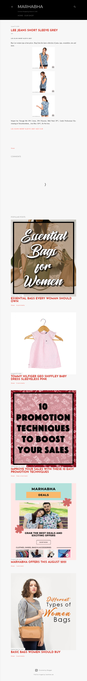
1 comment (20, 566)
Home (20, 16)
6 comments (20, 305)
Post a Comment (22, 476)
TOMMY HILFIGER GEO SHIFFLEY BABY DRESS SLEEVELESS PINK (39, 378)
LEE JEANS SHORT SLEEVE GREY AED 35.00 (27, 129)
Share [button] (13, 148)
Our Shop (29, 16)
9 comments (20, 383)
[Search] (74, 6)
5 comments (20, 656)
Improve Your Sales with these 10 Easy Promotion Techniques (42, 470)
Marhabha (30, 6)
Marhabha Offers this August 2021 (38, 562)
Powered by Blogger (43, 670)
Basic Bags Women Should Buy (35, 652)
